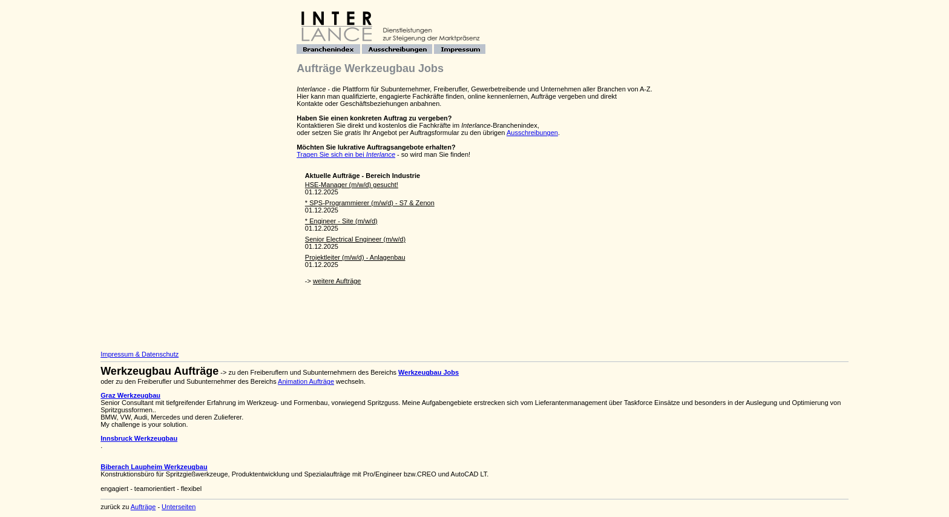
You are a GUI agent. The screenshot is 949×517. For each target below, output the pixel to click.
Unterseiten (178, 506)
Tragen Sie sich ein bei (346, 154)
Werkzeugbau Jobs (428, 372)
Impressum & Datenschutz (139, 354)
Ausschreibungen (532, 132)
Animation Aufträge (306, 381)
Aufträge (143, 506)
